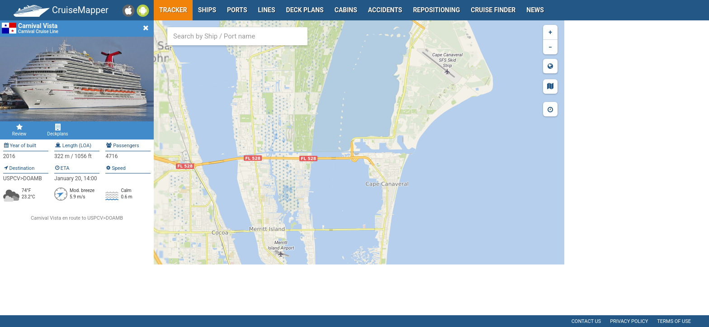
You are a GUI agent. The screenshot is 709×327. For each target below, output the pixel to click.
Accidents (385, 10)
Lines (266, 10)
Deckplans (57, 130)
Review (19, 130)
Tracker (173, 10)
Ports (237, 10)
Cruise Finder (493, 10)
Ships (207, 10)
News (535, 10)
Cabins (346, 10)
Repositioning (436, 10)
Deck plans (305, 10)
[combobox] (237, 36)
